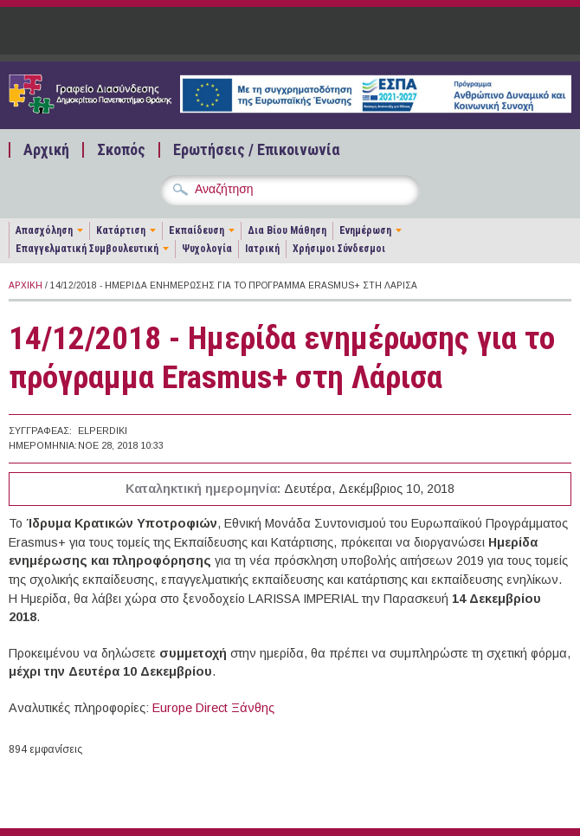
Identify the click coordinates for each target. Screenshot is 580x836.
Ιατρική (262, 249)
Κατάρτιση (120, 230)
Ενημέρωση (365, 230)
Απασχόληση (44, 230)
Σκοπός (121, 150)
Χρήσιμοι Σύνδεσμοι (339, 249)
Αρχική (46, 150)
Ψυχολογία (207, 249)
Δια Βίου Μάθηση (287, 230)
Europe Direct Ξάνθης (213, 708)
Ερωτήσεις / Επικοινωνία (256, 150)
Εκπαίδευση (196, 230)
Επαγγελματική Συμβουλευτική (87, 249)
